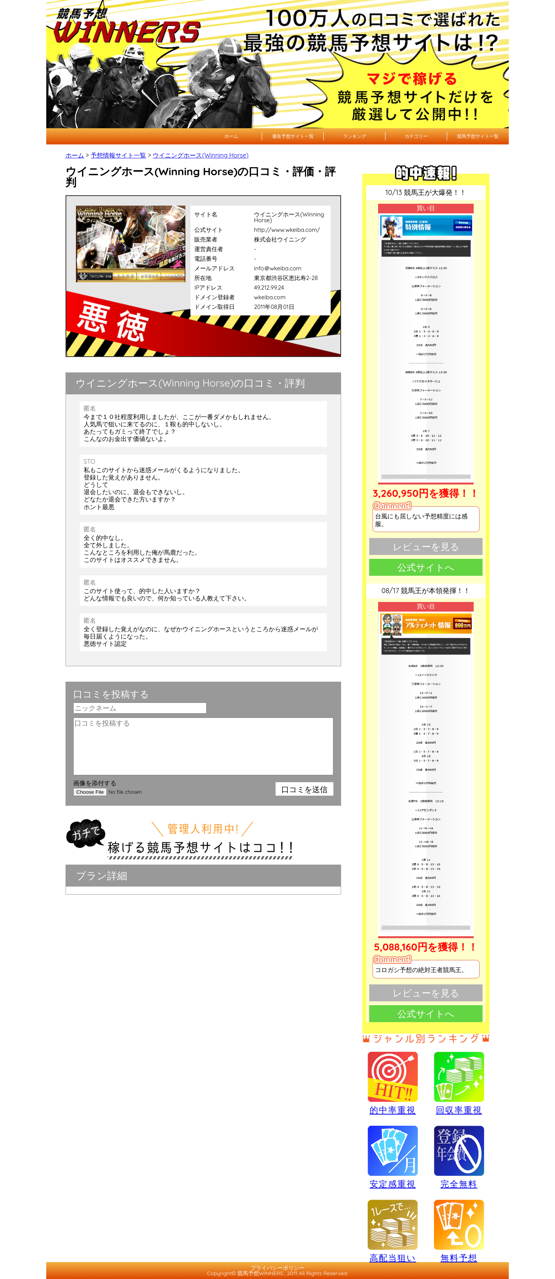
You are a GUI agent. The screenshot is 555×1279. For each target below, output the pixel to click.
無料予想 (459, 1231)
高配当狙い (393, 1231)
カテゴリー (416, 136)
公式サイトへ (425, 567)
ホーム (231, 136)
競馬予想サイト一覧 (478, 136)
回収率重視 (459, 1083)
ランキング (354, 136)
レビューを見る (426, 546)
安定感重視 (393, 1157)
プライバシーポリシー (277, 1267)
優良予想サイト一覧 (293, 136)
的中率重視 (393, 1083)
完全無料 (459, 1157)
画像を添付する (94, 783)
